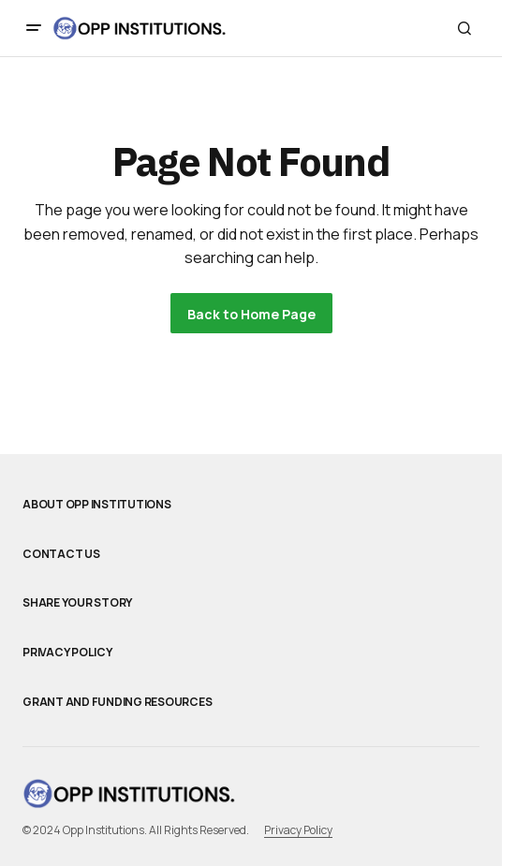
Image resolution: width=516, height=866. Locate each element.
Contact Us (61, 554)
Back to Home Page (251, 314)
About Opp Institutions (96, 504)
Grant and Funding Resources (117, 702)
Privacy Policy (67, 652)
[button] (33, 28)
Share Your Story (77, 602)
